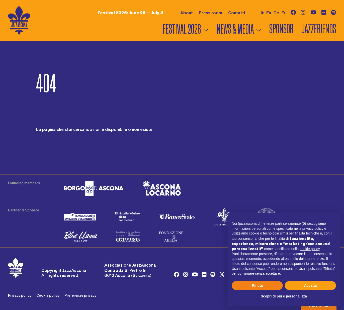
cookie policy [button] (309, 249)
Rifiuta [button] (257, 285)
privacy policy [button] (312, 228)
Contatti (236, 12)
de (276, 12)
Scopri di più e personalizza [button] (284, 296)
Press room (210, 12)
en (268, 12)
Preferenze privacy (80, 295)
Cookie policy (47, 295)
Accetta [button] (310, 285)
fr (284, 12)
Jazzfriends (318, 29)
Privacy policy (19, 295)
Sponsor (281, 29)
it (262, 12)
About (186, 12)
